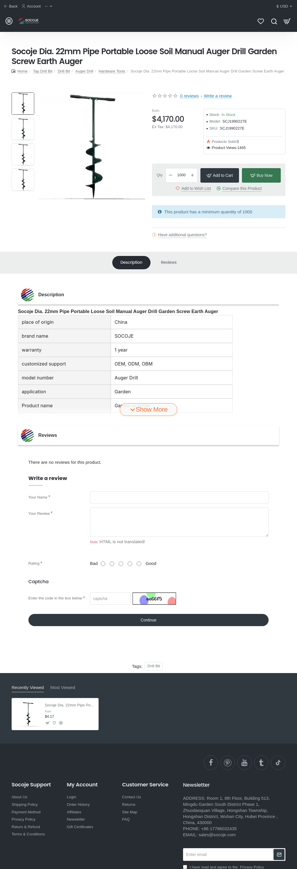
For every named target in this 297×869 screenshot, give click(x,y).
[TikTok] (278, 762)
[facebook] (211, 762)
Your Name (37, 497)
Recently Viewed (28, 687)
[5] (139, 563)
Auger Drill (84, 71)
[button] (219, 175)
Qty (160, 175)
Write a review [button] (218, 95)
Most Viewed (62, 687)
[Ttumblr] (261, 762)
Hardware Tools (112, 71)
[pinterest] (227, 762)
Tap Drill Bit (42, 71)
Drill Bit (64, 71)
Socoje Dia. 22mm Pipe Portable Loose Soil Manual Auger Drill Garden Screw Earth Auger (70, 705)
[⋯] (49, 6)
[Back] (11, 6)
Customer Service (145, 785)
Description (131, 262)
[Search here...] (273, 21)
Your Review (39, 513)
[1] (103, 563)
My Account (82, 785)
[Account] (31, 6)
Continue (148, 620)
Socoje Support (31, 785)
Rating (33, 563)
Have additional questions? (182, 234)
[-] (171, 175)
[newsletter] (279, 854)
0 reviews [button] (189, 95)
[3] (121, 563)
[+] (192, 175)
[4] (130, 563)
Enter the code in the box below (55, 598)
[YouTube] (244, 762)
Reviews (169, 262)
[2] (112, 563)
